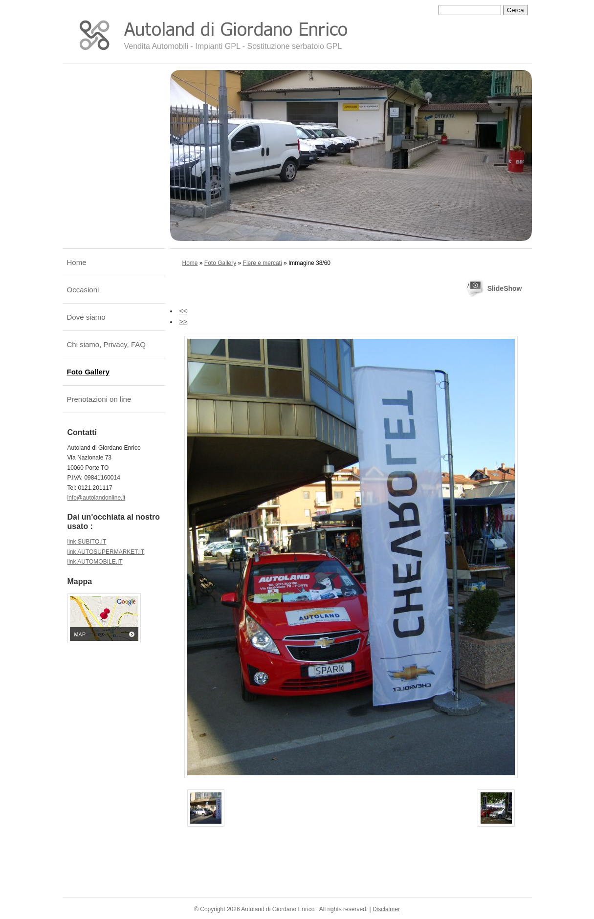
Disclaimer (386, 909)
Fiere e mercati (262, 263)
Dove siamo (86, 317)
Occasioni (83, 289)
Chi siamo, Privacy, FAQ (106, 344)
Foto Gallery (220, 263)
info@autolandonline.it (96, 497)
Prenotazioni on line (99, 399)
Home (190, 263)
